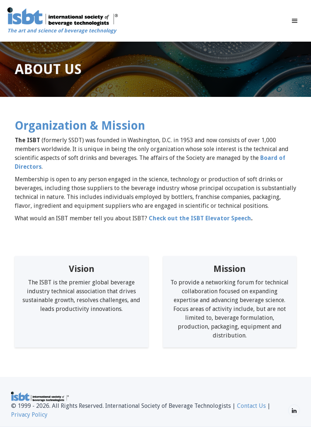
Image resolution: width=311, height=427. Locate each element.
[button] (295, 21)
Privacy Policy (29, 414)
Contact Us (251, 405)
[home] (62, 20)
